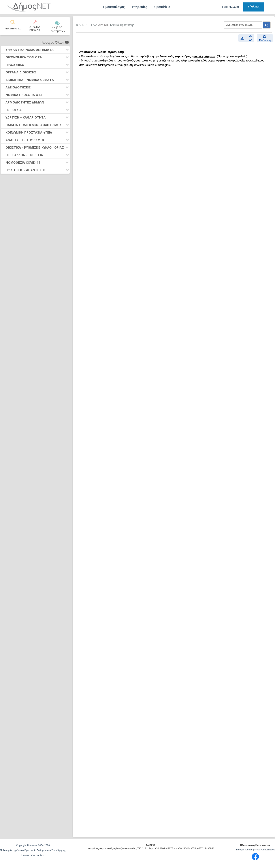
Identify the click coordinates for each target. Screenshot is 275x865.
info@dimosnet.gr (245, 849)
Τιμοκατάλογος (114, 7)
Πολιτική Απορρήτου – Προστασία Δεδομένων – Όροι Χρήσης (33, 850)
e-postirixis (162, 7)
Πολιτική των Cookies (32, 855)
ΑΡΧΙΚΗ (103, 25)
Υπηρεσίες (139, 7)
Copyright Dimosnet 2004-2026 (33, 845)
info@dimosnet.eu (265, 849)
